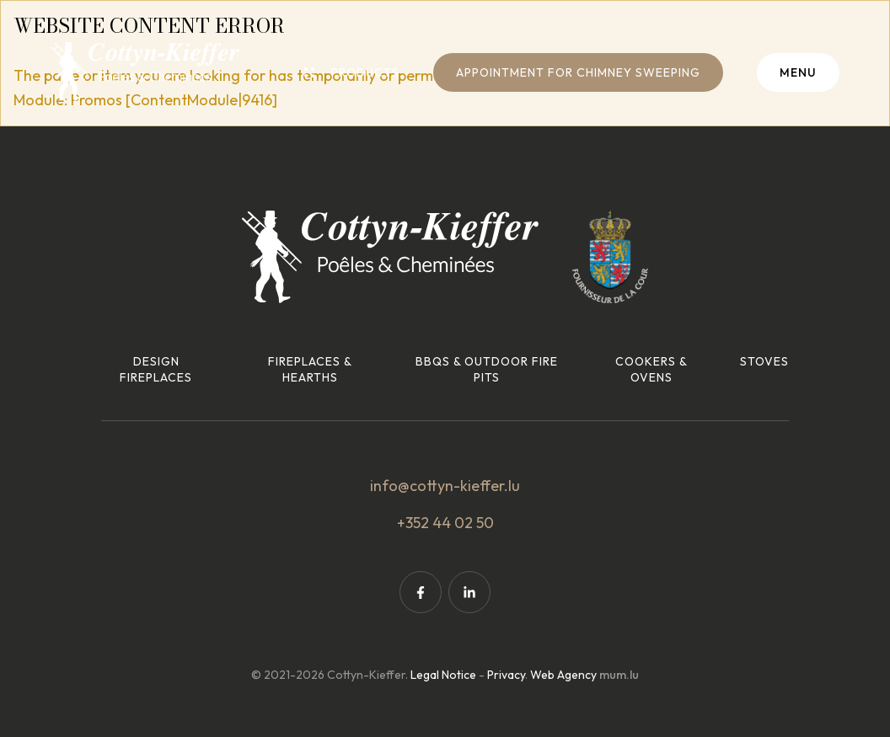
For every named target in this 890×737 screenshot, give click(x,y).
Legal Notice (443, 674)
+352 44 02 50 (445, 522)
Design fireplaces (156, 370)
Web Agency (563, 674)
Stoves (764, 361)
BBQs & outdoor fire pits (487, 370)
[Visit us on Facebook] (420, 592)
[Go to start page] (145, 71)
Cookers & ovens (651, 370)
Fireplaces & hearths (310, 370)
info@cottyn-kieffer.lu (445, 485)
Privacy (506, 674)
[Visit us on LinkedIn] (469, 592)
